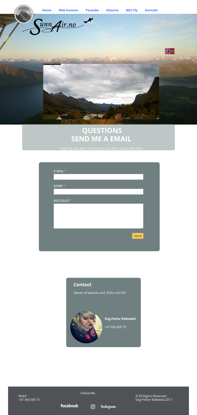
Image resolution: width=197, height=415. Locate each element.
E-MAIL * (60, 171)
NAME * (59, 186)
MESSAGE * (62, 200)
